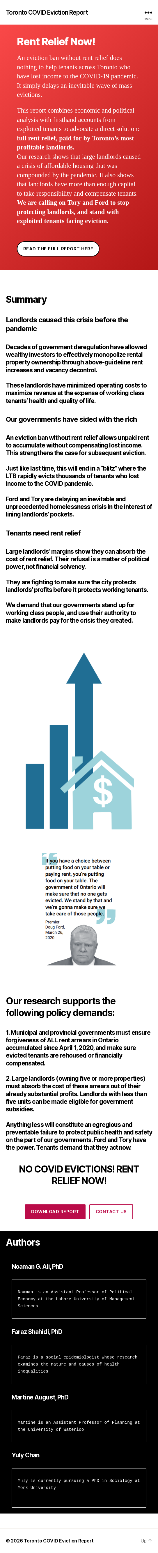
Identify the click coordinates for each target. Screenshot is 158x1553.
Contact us (111, 1211)
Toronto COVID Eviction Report (47, 12)
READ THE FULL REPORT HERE (58, 249)
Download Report (55, 1211)
